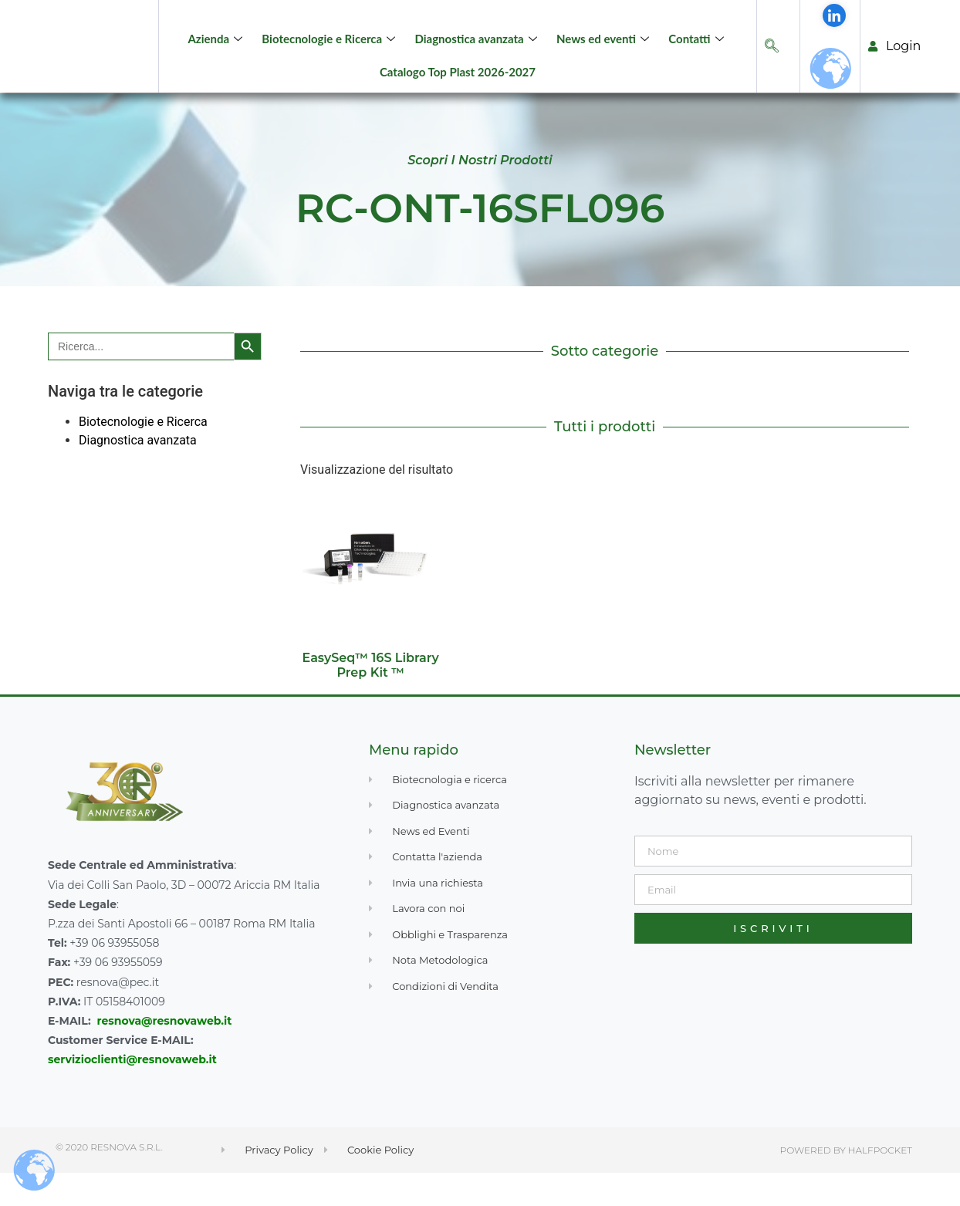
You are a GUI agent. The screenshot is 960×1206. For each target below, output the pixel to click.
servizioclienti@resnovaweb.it (132, 1092)
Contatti (697, 55)
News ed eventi (604, 55)
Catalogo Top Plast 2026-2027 (458, 88)
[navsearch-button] (772, 62)
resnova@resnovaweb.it (164, 1053)
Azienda (217, 55)
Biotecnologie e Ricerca (331, 55)
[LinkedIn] (834, 47)
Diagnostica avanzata (477, 55)
